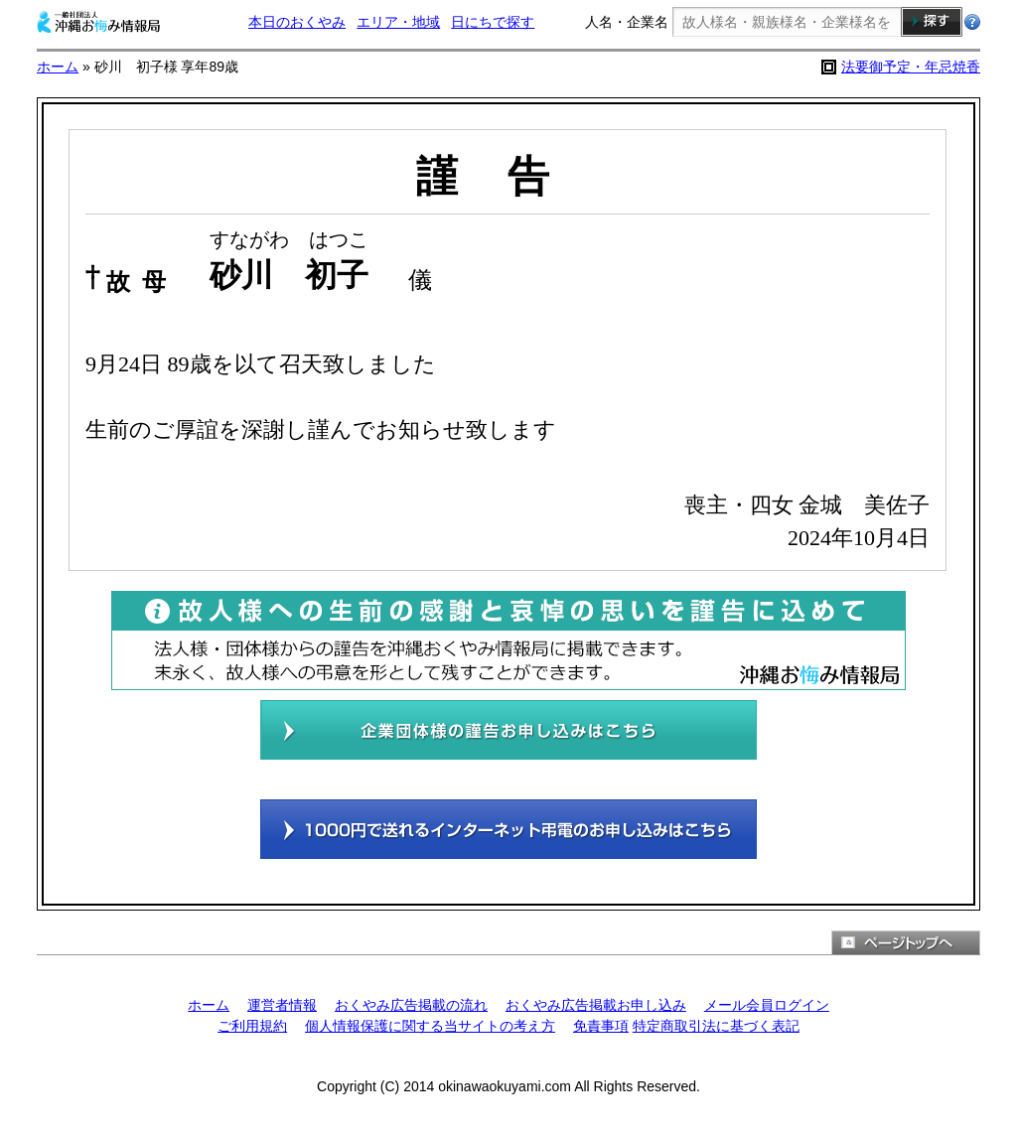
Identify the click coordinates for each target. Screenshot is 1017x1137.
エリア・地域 (398, 22)
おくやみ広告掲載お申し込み (596, 1005)
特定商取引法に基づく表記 (716, 1026)
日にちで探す (492, 22)
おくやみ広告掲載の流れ (411, 1005)
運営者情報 (282, 1005)
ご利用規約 (252, 1026)
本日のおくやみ (297, 22)
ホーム (57, 66)
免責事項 (601, 1026)
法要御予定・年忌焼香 (910, 66)
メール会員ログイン (766, 1005)
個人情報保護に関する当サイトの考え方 (430, 1026)
